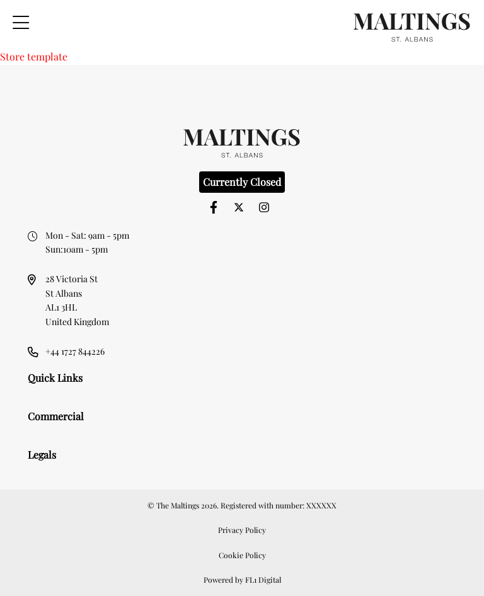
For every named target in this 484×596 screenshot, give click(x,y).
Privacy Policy (242, 530)
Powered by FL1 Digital (242, 580)
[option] (242, 85)
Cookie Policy (242, 555)
